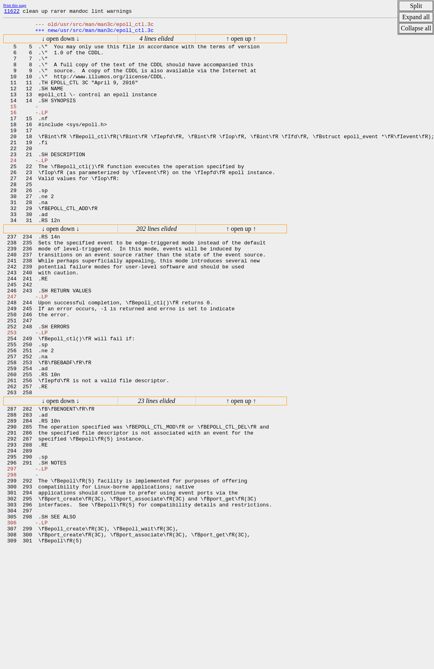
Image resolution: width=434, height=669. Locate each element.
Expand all (416, 17)
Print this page (14, 5)
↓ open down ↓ (61, 42)
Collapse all (416, 28)
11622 (12, 12)
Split (416, 5)
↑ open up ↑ (241, 42)
